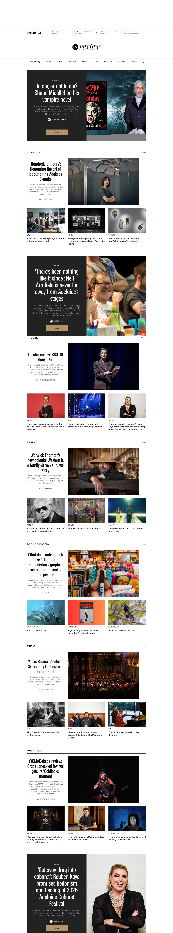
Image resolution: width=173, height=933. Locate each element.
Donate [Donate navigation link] (133, 62)
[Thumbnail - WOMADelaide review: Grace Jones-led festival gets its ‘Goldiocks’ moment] (86, 779)
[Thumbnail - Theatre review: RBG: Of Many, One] (86, 366)
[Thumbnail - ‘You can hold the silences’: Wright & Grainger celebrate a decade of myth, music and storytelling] (46, 825)
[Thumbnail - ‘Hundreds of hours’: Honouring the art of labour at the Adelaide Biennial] (86, 181)
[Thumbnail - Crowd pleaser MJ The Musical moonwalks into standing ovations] (86, 410)
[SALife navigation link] (86, 33)
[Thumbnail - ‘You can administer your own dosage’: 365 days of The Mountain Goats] (86, 720)
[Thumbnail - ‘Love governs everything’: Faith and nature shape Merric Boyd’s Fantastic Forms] (86, 226)
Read (57, 132)
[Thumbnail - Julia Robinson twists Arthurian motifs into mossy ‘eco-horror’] (127, 225)
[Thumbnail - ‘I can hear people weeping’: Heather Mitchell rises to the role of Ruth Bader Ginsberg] (46, 412)
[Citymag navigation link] (110, 33)
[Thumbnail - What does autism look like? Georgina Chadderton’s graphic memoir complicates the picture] (86, 573)
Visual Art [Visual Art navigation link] (108, 62)
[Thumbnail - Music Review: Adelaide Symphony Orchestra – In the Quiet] (86, 675)
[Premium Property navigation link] (134, 33)
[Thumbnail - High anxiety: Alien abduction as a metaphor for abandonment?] (86, 617)
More (143, 153)
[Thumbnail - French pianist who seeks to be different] (127, 719)
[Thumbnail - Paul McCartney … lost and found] (86, 514)
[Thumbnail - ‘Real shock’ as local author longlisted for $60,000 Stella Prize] (127, 823)
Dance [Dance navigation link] (48, 62)
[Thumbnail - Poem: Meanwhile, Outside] (127, 616)
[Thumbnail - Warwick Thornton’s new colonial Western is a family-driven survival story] (86, 471)
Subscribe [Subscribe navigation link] (121, 62)
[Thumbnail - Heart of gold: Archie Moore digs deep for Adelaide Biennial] (86, 823)
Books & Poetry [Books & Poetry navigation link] (34, 62)
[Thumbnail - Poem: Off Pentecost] (46, 616)
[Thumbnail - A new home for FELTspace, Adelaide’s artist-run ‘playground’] (46, 225)
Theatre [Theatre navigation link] (96, 62)
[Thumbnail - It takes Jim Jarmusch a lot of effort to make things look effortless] (46, 515)
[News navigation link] (63, 33)
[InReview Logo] (86, 47)
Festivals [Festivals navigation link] (60, 62)
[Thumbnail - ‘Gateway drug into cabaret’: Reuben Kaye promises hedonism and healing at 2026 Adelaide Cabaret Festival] (127, 412)
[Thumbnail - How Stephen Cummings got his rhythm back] (46, 719)
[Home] (39, 32)
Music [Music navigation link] (84, 62)
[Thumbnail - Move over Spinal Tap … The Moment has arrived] (127, 515)
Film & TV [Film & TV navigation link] (72, 62)
